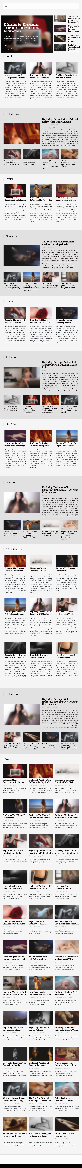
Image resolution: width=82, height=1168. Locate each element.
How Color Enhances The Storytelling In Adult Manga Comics (14, 1065)
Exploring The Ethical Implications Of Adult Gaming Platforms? (50, 285)
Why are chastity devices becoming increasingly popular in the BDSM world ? (12, 286)
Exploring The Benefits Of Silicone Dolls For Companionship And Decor (66, 996)
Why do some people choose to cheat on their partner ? (65, 200)
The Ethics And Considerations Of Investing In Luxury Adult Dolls (74, 20)
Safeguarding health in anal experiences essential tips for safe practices (15, 77)
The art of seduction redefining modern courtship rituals (58, 243)
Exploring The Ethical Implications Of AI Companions (13, 1030)
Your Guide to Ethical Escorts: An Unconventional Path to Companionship (74, 40)
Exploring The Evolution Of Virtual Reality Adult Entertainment (60, 120)
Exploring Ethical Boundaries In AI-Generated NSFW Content (40, 924)
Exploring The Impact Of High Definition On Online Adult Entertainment (66, 1030)
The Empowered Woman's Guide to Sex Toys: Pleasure (15, 1136)
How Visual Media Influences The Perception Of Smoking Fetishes (41, 200)
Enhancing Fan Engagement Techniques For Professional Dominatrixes (21, 28)
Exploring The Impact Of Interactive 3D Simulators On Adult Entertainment (40, 77)
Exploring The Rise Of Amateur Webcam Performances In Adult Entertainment (39, 1066)
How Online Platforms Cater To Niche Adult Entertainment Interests (40, 657)
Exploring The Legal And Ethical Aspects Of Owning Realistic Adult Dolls (59, 365)
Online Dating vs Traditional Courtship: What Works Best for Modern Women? (64, 1102)
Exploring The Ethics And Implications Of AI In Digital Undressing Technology (69, 535)
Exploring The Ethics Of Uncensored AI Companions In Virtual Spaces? (65, 572)
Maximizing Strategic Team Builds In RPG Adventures (50, 533)
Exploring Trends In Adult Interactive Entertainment (74, 48)
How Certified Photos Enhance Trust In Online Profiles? (40, 322)
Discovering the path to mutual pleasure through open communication (74, 30)
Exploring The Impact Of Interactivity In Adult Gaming (66, 657)
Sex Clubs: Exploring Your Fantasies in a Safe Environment (66, 77)
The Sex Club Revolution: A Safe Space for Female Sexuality (68, 164)
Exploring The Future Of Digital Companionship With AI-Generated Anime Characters (31, 287)
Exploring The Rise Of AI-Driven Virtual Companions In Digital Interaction (40, 1031)
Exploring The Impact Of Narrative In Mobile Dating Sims (12, 163)
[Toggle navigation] (6, 5)
